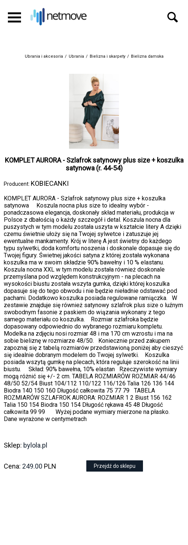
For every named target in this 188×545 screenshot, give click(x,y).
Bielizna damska (147, 56)
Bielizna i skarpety (107, 56)
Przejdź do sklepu (114, 466)
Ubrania (76, 56)
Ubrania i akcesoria (44, 56)
